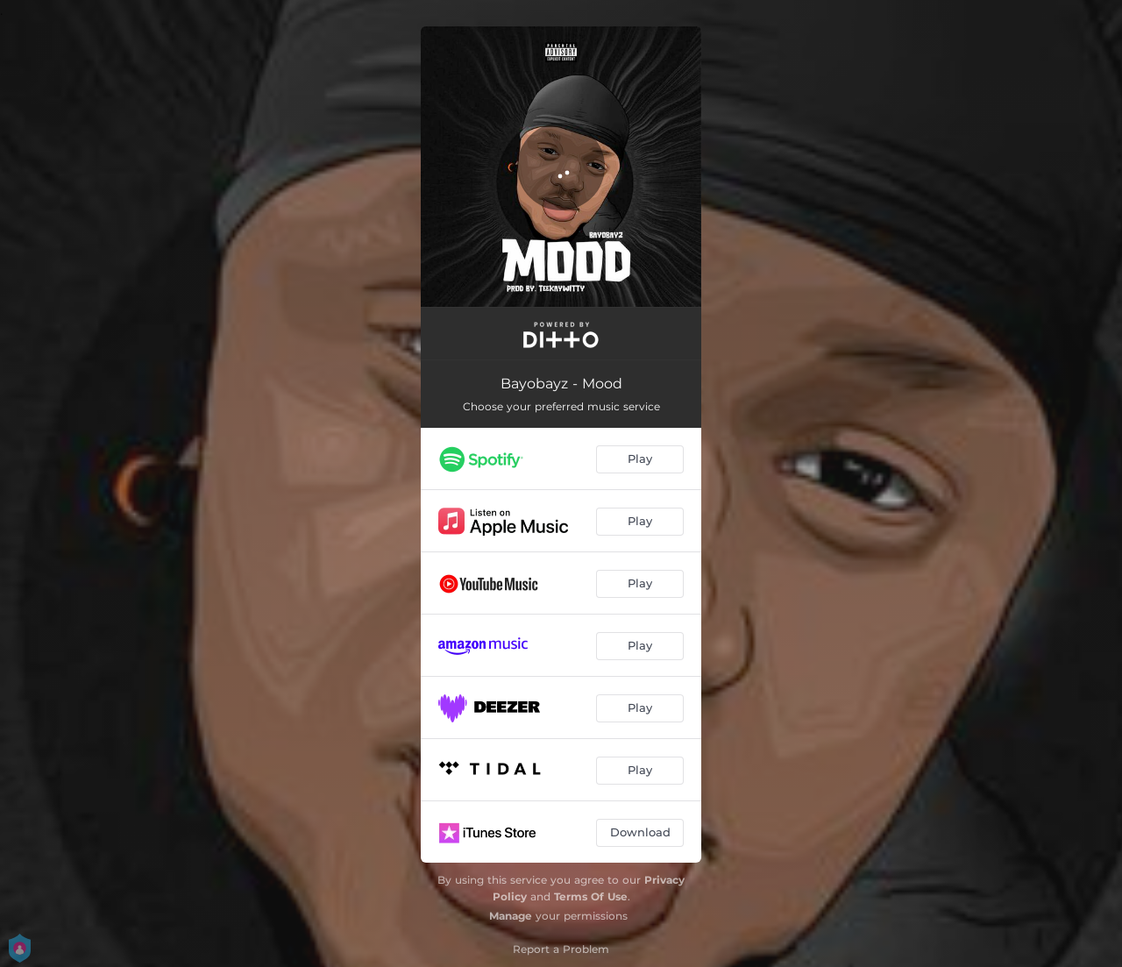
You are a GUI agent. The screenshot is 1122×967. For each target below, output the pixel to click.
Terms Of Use (591, 896)
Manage (510, 915)
